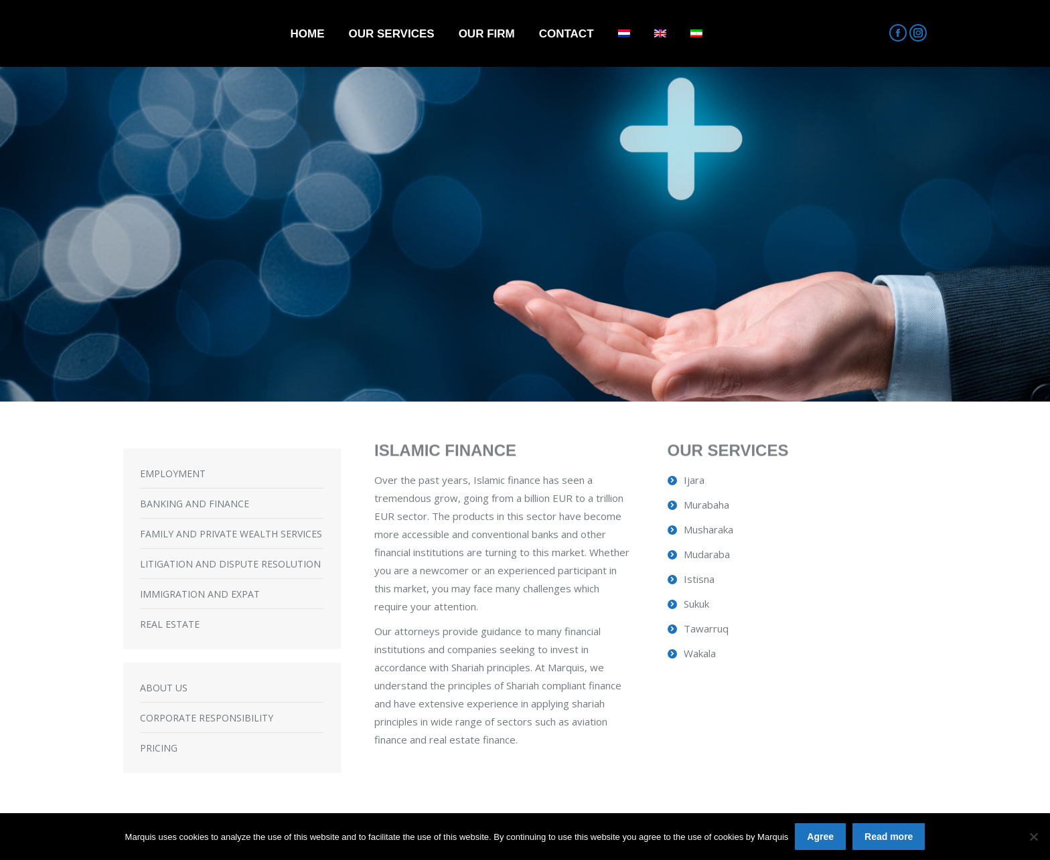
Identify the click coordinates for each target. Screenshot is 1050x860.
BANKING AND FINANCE (194, 503)
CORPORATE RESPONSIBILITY (206, 717)
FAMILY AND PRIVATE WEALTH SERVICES (231, 533)
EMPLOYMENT (173, 473)
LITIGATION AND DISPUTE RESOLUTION (230, 563)
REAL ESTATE (170, 624)
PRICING (158, 748)
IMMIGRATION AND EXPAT (200, 594)
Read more (889, 836)
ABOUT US (164, 687)
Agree (820, 836)
